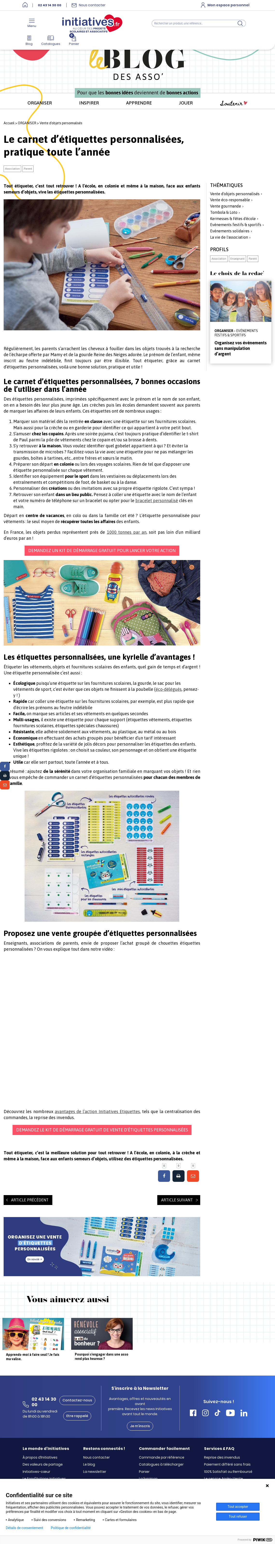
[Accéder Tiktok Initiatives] (217, 1414)
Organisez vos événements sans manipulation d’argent (240, 348)
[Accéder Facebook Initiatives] (193, 1414)
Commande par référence (161, 1457)
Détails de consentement (24, 1528)
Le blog (89, 1464)
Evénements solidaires (229, 231)
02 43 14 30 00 (49, 5)
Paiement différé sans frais (227, 1464)
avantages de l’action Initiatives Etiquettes (97, 1111)
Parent (28, 168)
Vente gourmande (225, 206)
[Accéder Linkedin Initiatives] (244, 1414)
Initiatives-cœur (36, 1472)
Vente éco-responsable (230, 200)
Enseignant (237, 258)
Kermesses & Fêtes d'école (233, 218)
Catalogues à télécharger (161, 1464)
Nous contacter (96, 1457)
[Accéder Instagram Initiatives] (205, 1414)
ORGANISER (40, 102)
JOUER (186, 102)
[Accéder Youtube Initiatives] (230, 1414)
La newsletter (94, 1472)
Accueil (9, 123)
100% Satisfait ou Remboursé (228, 1472)
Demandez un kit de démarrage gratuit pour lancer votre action (102, 550)
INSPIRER (89, 102)
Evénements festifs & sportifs (235, 224)
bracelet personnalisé (156, 500)
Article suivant (177, 1200)
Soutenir (234, 103)
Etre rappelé (77, 1415)
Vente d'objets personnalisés (61, 123)
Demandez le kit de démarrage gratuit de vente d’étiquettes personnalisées (102, 1129)
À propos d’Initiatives (40, 1457)
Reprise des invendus (222, 1457)
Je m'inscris (140, 1426)
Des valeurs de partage (43, 1464)
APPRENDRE (139, 102)
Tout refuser (238, 1516)
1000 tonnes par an (126, 532)
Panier (144, 1472)
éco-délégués (169, 689)
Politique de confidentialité (71, 1528)
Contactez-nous (77, 1400)
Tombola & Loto (223, 212)
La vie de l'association (229, 237)
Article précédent (29, 1200)
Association (12, 168)
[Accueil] (25, 5)
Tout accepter (237, 1507)
